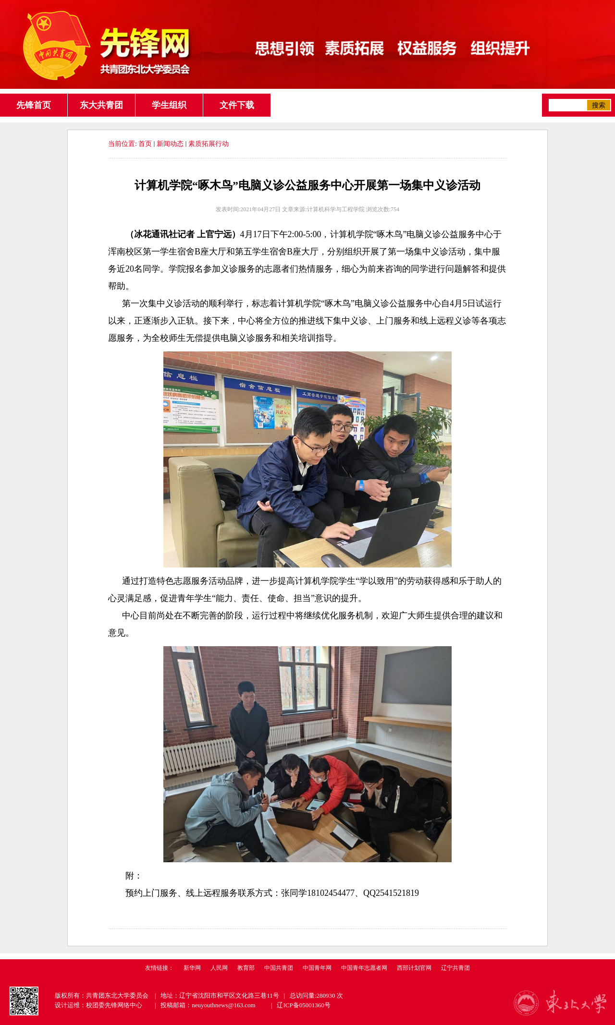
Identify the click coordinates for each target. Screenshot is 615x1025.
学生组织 (169, 105)
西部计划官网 (414, 968)
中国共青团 (278, 968)
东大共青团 (101, 105)
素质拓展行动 (208, 143)
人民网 (219, 968)
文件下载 (237, 105)
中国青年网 (317, 968)
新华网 (192, 968)
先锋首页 (33, 105)
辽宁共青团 (455, 968)
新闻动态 (170, 143)
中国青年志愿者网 (364, 968)
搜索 (598, 105)
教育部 (246, 968)
